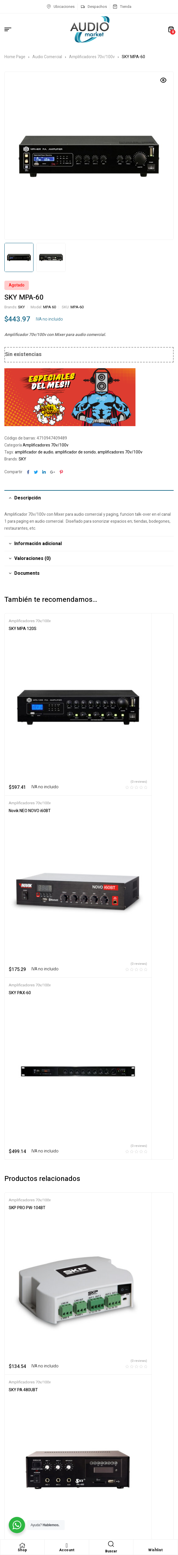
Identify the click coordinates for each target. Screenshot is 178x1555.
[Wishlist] (155, 1545)
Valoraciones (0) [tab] (32, 558)
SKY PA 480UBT (108, 900)
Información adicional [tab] (38, 543)
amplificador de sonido (75, 452)
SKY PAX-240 (21, 1020)
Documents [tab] (27, 573)
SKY (21, 307)
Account (67, 1550)
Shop (22, 1550)
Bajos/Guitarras (150, 1012)
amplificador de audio (34, 452)
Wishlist (155, 1550)
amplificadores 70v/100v (120, 452)
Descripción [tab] (27, 497)
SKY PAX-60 (20, 748)
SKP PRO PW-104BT (27, 900)
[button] (163, 80)
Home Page (14, 57)
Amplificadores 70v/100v (92, 57)
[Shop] (22, 1545)
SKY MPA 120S (22, 629)
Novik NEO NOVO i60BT (114, 629)
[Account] (67, 1545)
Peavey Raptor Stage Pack (117, 1020)
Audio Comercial (47, 57)
